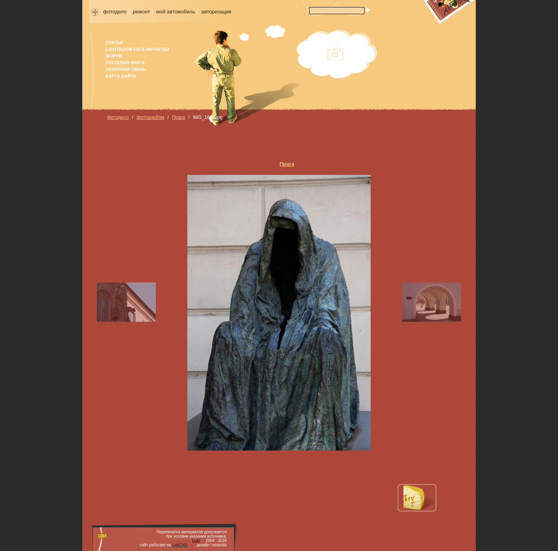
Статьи (114, 42)
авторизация (216, 12)
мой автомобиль (175, 12)
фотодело (115, 12)
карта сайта (121, 76)
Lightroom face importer (137, 49)
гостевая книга (125, 62)
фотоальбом (150, 117)
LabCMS (180, 545)
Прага (178, 117)
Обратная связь (126, 69)
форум (114, 56)
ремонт (141, 12)
